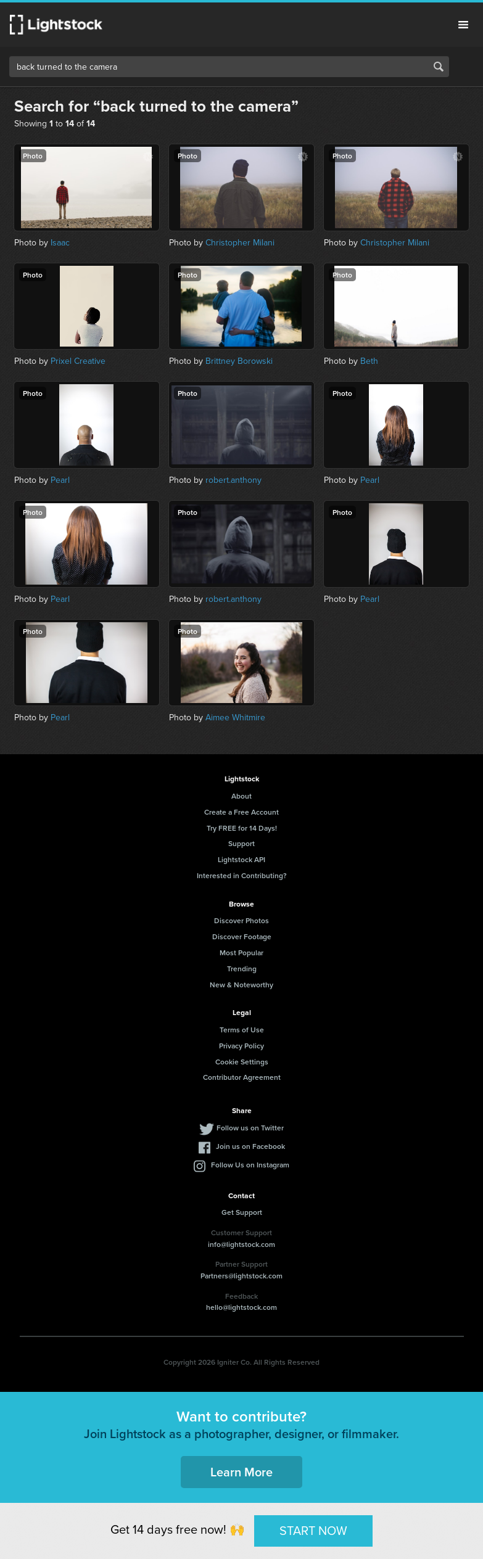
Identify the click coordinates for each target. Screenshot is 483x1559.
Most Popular (241, 952)
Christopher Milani (240, 242)
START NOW (313, 1530)
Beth (369, 361)
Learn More (241, 1472)
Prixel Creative (78, 361)
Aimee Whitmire (235, 717)
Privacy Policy (241, 1045)
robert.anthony (233, 480)
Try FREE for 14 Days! (242, 828)
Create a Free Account (241, 812)
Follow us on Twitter (250, 1127)
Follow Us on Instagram (250, 1164)
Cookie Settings (241, 1061)
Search (438, 66)
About (241, 796)
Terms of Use (242, 1029)
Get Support (241, 1212)
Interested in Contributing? (242, 875)
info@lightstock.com (241, 1244)
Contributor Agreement (242, 1077)
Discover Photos (241, 920)
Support (241, 843)
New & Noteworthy (241, 984)
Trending (242, 968)
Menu (463, 25)
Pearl (60, 480)
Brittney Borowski (239, 361)
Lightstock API (241, 859)
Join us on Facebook (250, 1146)
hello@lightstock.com (241, 1307)
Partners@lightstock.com (241, 1275)
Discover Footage (241, 936)
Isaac (60, 242)
